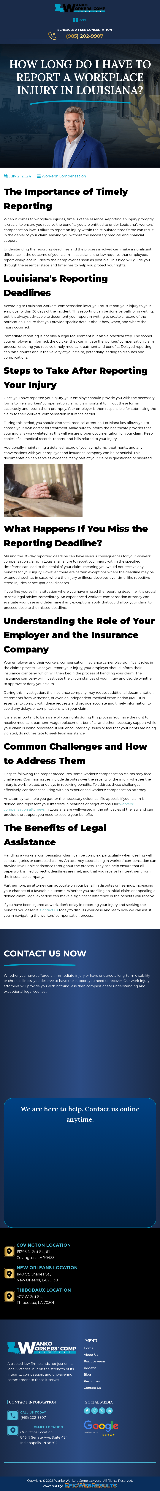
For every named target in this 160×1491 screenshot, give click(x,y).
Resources (92, 1381)
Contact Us (92, 1388)
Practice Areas (95, 1361)
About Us (91, 1354)
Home (88, 1348)
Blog (87, 1374)
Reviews (90, 1368)
